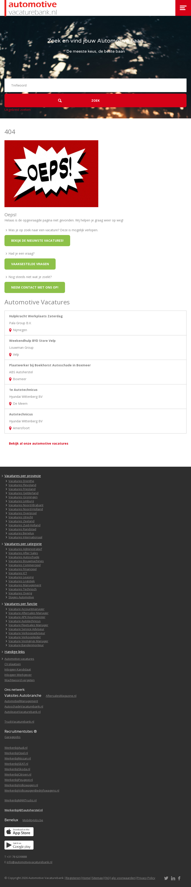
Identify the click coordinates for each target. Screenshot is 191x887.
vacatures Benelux (21, 533)
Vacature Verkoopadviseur (26, 633)
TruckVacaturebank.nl (19, 722)
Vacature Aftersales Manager (28, 613)
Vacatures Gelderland (23, 493)
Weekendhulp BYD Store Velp (32, 340)
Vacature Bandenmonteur (26, 645)
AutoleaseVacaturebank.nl (22, 712)
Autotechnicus (21, 414)
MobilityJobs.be (33, 820)
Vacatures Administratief (25, 549)
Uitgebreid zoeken (17, 109)
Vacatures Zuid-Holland (24, 525)
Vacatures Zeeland (21, 521)
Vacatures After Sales (23, 553)
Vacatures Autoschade (23, 557)
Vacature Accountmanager (26, 609)
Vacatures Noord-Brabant (25, 505)
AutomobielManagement (21, 701)
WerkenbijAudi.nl (15, 748)
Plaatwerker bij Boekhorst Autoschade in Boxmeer (50, 365)
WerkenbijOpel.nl (16, 753)
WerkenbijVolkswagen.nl (21, 785)
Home (86, 878)
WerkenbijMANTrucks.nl (20, 800)
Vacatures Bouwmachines (26, 561)
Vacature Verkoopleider (24, 637)
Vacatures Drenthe (21, 481)
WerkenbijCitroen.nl (17, 774)
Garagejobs (12, 737)
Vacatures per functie (20, 603)
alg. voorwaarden (123, 878)
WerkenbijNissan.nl (17, 758)
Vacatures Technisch (22, 589)
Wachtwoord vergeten (19, 680)
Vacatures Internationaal (25, 537)
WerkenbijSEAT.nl (16, 764)
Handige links (14, 651)
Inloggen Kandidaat (17, 669)
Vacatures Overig (20, 593)
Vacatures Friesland (22, 489)
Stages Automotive (21, 597)
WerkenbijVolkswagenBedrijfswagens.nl (31, 790)
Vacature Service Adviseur (26, 629)
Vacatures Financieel (22, 569)
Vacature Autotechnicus (24, 621)
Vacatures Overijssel (22, 513)
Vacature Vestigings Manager (28, 641)
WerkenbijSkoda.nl (17, 769)
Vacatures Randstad (22, 529)
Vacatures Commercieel (24, 565)
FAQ (107, 878)
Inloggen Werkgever (18, 675)
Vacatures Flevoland (22, 485)
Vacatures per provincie (22, 475)
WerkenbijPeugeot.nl (18, 780)
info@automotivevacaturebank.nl (29, 862)
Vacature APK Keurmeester (26, 617)
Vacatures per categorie (23, 543)
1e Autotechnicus (23, 390)
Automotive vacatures (19, 659)
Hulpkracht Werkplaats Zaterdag (36, 316)
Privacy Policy (146, 878)
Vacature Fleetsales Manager (28, 625)
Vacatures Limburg (21, 501)
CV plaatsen (12, 664)
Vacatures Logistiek (21, 581)
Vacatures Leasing (21, 577)
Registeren (73, 878)
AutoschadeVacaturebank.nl (23, 706)
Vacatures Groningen (23, 497)
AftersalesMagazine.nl (61, 696)
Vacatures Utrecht (20, 517)
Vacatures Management (24, 585)
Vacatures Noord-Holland (25, 509)
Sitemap (97, 878)
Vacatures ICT (17, 573)
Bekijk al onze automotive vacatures (38, 443)
